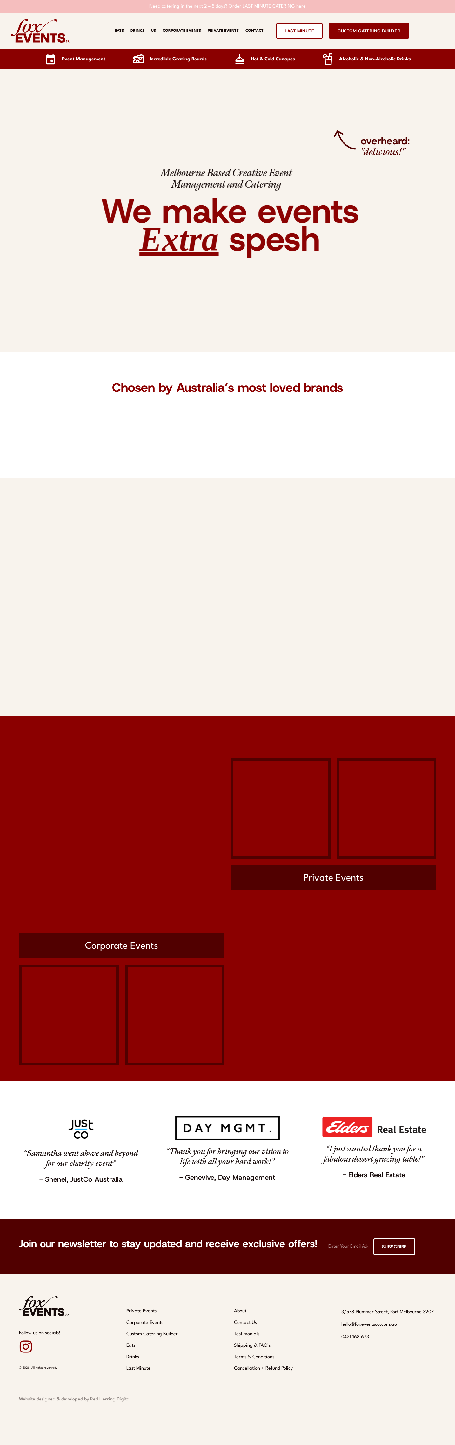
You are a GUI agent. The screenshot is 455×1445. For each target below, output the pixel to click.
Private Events (223, 31)
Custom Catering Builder (152, 1334)
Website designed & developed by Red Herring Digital (74, 1399)
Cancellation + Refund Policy (263, 1368)
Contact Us (245, 1322)
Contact (254, 31)
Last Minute (138, 1368)
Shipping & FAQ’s (252, 1345)
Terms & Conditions (254, 1357)
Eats (119, 31)
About (240, 1311)
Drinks (137, 31)
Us (153, 31)
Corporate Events (182, 31)
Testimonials (246, 1334)
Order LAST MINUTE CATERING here (267, 6)
